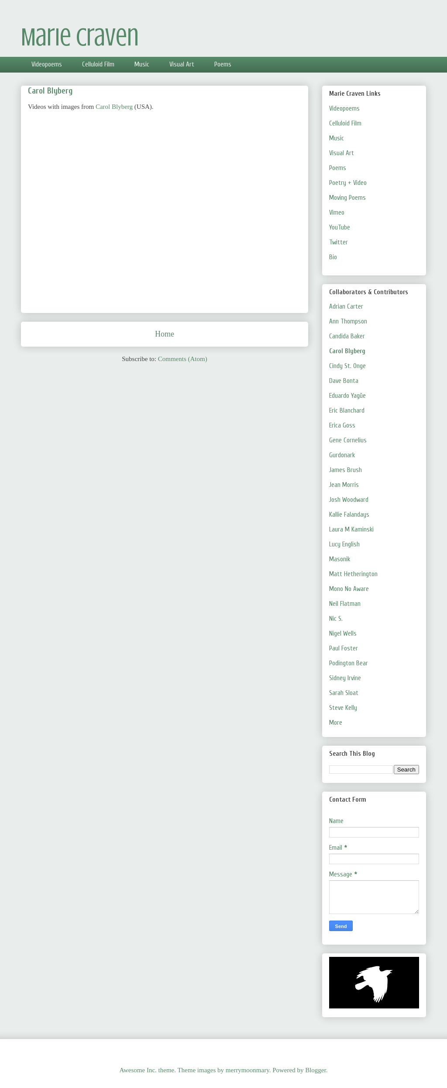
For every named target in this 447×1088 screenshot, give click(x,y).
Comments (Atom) (182, 358)
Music (141, 64)
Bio (333, 257)
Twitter (338, 242)
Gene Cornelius (348, 440)
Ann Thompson (348, 321)
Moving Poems (347, 198)
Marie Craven (80, 37)
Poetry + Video (348, 183)
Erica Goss (342, 425)
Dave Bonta (343, 381)
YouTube (339, 227)
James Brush (345, 470)
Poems (222, 64)
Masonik (339, 559)
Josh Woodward (348, 500)
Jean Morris (344, 485)
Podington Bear (348, 663)
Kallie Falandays (349, 514)
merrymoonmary (247, 1070)
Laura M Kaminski (351, 529)
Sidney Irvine (345, 678)
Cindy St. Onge (347, 366)
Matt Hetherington (353, 574)
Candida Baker (347, 336)
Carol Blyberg (114, 106)
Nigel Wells (343, 633)
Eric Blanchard (346, 410)
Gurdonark (342, 455)
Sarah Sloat (343, 693)
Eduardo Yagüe (347, 396)
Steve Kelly (343, 708)
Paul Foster (343, 648)
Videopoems (46, 64)
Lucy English (344, 544)
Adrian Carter (346, 306)
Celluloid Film (98, 64)
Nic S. (336, 618)
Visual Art (181, 64)
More (335, 722)
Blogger (315, 1070)
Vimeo (336, 212)
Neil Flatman (345, 604)
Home (164, 334)
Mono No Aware (349, 589)
